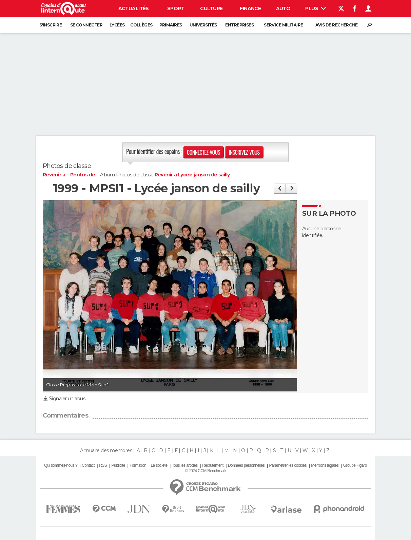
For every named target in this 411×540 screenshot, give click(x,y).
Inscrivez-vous (244, 152)
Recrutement (212, 465)
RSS (103, 465)
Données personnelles (246, 465)
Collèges (141, 24)
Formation (138, 465)
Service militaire (283, 24)
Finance (250, 8)
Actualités (133, 8)
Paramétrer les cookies (288, 465)
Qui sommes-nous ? (60, 465)
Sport (175, 8)
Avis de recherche (336, 24)
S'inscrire (50, 24)
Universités (203, 24)
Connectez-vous (203, 152)
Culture (211, 8)
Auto (283, 8)
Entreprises (239, 24)
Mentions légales (324, 465)
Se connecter (86, 24)
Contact (88, 465)
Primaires (170, 24)
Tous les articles (185, 465)
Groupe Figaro (355, 465)
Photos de (83, 175)
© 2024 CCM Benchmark (205, 470)
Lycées (117, 24)
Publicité (118, 465)
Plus (315, 8)
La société (159, 465)
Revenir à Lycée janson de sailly (192, 175)
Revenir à (54, 175)
